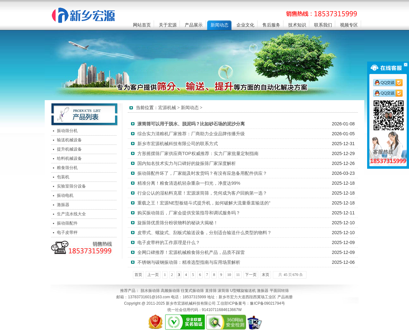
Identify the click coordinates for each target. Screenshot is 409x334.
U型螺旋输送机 (243, 290)
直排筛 (211, 290)
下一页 (251, 274)
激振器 (63, 204)
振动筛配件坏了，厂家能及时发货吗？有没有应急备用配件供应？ (202, 173)
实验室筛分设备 (71, 186)
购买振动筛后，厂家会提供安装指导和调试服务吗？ (188, 212)
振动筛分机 (67, 130)
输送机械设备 (69, 139)
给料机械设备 (69, 158)
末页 (265, 274)
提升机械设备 (69, 149)
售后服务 (271, 25)
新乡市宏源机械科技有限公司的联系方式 (177, 143)
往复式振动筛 (192, 290)
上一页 (153, 274)
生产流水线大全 (71, 214)
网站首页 (142, 25)
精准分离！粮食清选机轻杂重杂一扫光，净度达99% (188, 183)
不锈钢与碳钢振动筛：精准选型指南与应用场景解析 (188, 262)
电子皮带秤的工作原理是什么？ (168, 242)
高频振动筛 (170, 290)
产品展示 (194, 25)
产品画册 (285, 297)
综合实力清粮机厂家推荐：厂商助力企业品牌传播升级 (191, 133)
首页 (138, 274)
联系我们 (323, 25)
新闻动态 (219, 25)
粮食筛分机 (67, 167)
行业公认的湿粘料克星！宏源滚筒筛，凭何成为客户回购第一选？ (202, 193)
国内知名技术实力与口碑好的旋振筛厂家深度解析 (186, 163)
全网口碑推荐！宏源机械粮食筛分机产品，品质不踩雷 (191, 252)
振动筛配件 (67, 223)
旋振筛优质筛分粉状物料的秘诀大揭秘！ (177, 222)
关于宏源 (168, 25)
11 (238, 274)
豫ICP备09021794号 (267, 303)
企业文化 (245, 25)
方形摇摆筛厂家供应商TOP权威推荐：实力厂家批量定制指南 (198, 153)
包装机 (63, 176)
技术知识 (297, 25)
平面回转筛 (279, 290)
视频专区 (349, 25)
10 (229, 274)
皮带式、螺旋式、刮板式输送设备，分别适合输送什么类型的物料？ (204, 232)
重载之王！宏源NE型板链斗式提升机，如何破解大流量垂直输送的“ (203, 202)
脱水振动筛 (150, 290)
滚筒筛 (223, 290)
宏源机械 (167, 107)
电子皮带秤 (67, 232)
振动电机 (65, 195)
